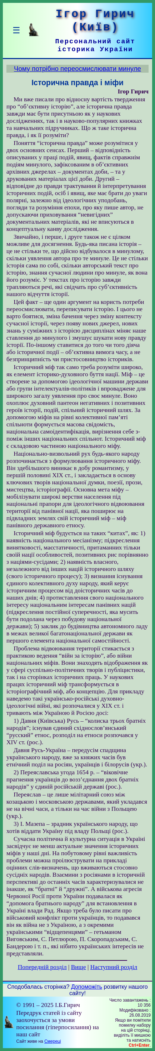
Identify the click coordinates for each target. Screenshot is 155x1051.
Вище (78, 967)
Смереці (52, 1041)
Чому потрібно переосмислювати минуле (77, 68)
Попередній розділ (42, 967)
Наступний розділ (113, 967)
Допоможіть (86, 987)
